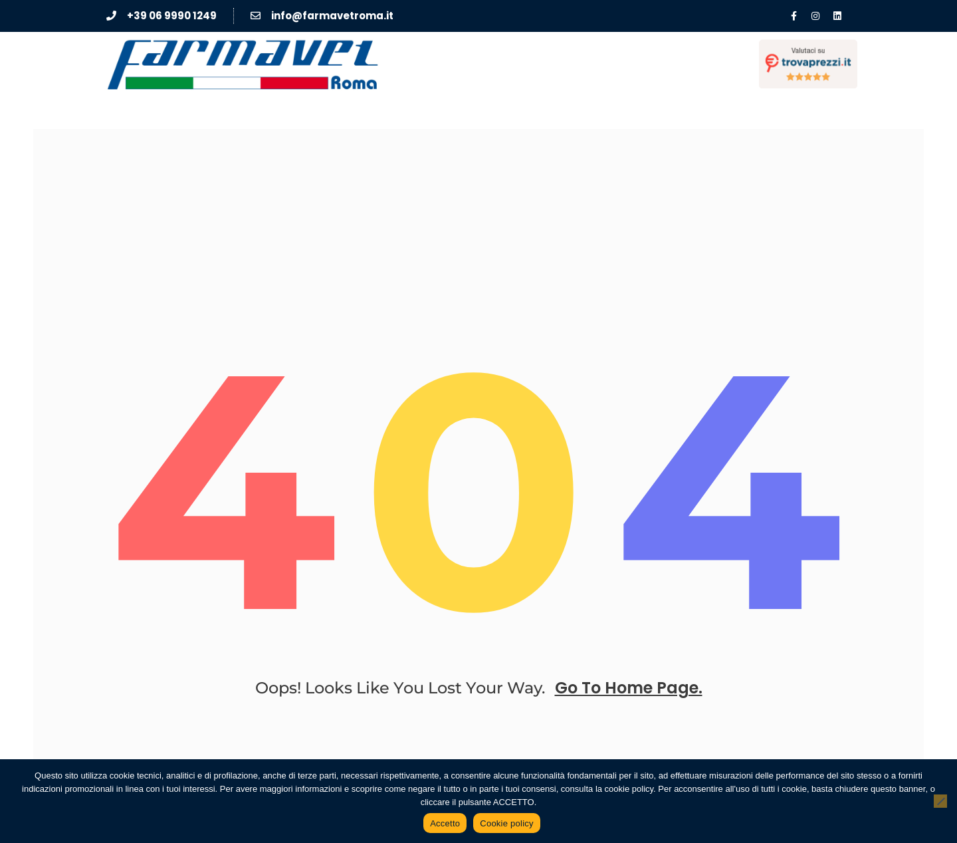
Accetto (445, 823)
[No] (940, 801)
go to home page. (628, 688)
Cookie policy (507, 823)
